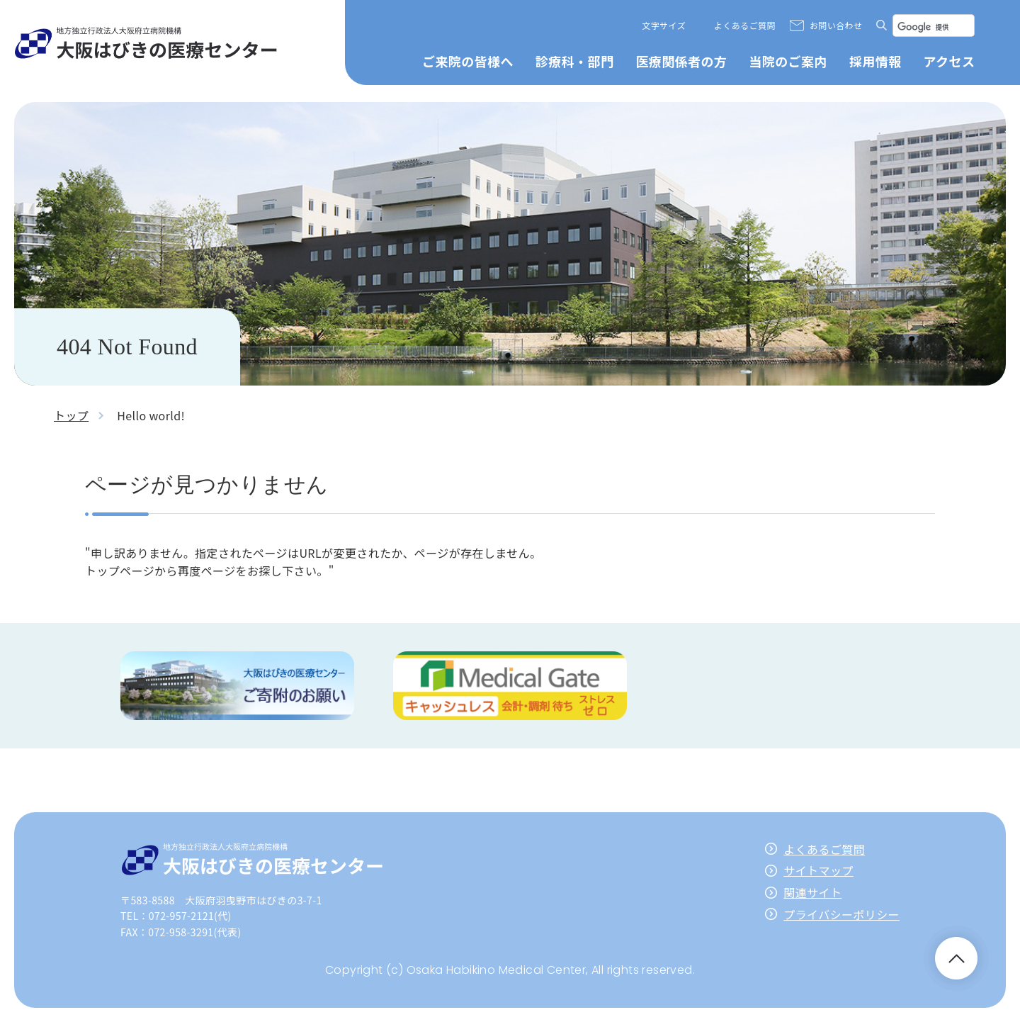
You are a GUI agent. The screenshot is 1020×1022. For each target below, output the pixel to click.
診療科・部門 (574, 61)
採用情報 (875, 61)
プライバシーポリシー (841, 914)
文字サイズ (664, 25)
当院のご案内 (788, 61)
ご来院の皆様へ (468, 61)
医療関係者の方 (681, 61)
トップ (71, 415)
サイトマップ (818, 870)
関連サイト (812, 892)
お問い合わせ (836, 25)
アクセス (949, 61)
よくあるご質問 (745, 25)
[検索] (933, 26)
